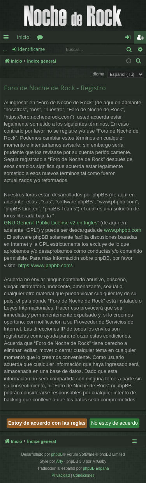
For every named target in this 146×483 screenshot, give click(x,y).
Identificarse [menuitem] (130, 38)
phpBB (57, 454)
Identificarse (31, 49)
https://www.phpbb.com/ (45, 265)
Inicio (23, 36)
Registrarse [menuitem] (141, 38)
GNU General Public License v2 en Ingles (50, 223)
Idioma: (98, 74)
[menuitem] (138, 61)
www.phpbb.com (122, 230)
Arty (59, 461)
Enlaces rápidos (7, 38)
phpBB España (96, 468)
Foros (41, 38)
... (5, 49)
